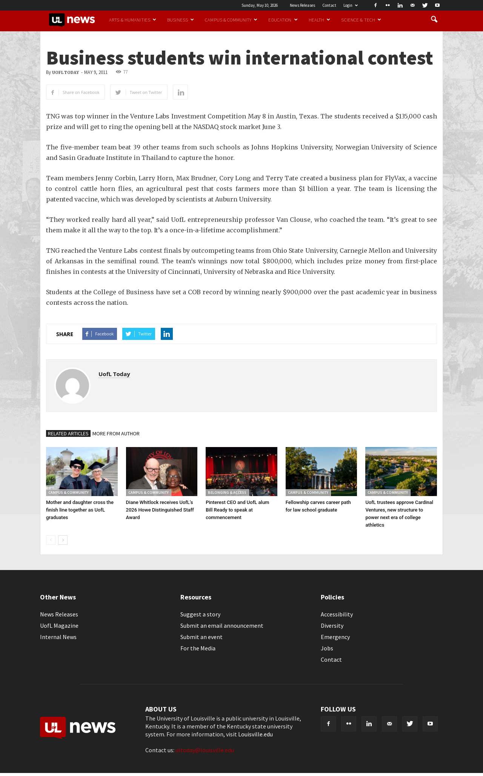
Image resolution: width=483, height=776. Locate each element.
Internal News (58, 637)
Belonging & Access (227, 492)
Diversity (332, 625)
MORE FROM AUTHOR (116, 433)
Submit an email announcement (221, 625)
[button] (434, 20)
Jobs (327, 648)
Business (180, 20)
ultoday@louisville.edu (204, 750)
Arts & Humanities (132, 20)
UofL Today (65, 72)
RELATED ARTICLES (68, 433)
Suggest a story (200, 614)
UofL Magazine (59, 625)
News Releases (302, 5)
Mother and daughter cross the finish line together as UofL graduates (80, 509)
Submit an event (201, 637)
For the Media (197, 648)
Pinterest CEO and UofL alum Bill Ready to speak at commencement (237, 509)
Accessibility (337, 614)
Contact (329, 5)
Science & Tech (361, 20)
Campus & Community (231, 20)
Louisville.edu (255, 734)
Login (350, 5)
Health (320, 20)
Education (282, 20)
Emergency (335, 637)
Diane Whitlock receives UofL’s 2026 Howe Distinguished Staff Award (160, 509)
